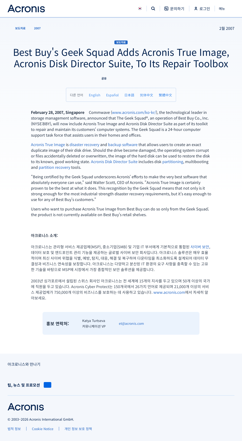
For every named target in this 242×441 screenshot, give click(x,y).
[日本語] (129, 95)
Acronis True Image (48, 144)
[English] (94, 95)
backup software (123, 144)
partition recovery (54, 167)
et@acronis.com (131, 323)
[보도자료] (17, 28)
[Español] (112, 95)
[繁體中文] (165, 95)
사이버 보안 (199, 246)
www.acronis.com (169, 292)
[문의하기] (174, 11)
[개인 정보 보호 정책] (78, 429)
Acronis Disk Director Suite (114, 161)
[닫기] (224, 8)
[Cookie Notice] (42, 429)
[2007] (37, 28)
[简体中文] (146, 95)
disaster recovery (84, 144)
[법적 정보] (14, 429)
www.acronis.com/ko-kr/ (134, 112)
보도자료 (121, 42)
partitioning (172, 161)
